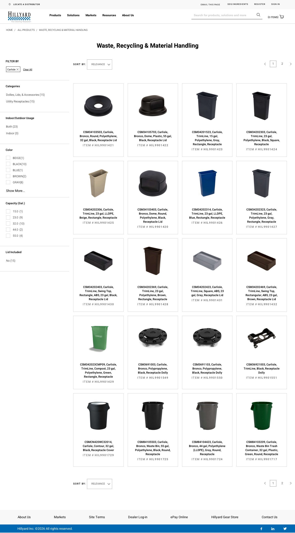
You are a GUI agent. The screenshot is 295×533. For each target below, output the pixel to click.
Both (9, 127)
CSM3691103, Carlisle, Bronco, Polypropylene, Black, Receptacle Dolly (207, 371)
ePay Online (179, 517)
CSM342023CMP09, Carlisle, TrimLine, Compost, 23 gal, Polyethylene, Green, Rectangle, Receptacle (98, 373)
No (8, 261)
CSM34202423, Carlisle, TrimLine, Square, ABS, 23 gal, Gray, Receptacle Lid (207, 293)
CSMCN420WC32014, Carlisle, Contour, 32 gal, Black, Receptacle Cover (98, 448)
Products (55, 15)
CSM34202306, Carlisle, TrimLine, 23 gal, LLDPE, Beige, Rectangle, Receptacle (98, 216)
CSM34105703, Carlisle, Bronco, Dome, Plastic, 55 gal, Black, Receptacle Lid (153, 138)
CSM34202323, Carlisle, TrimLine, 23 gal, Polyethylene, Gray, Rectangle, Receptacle (261, 218)
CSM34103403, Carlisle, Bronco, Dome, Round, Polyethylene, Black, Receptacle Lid (153, 218)
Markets (91, 15)
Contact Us (269, 517)
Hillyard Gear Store (224, 517)
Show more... (15, 190)
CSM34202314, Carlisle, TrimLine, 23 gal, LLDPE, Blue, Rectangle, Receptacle (207, 216)
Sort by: (79, 64)
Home (9, 30)
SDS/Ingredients (237, 4)
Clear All (27, 69)
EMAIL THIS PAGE (210, 4)
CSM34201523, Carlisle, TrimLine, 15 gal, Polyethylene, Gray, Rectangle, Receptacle (207, 141)
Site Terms (97, 517)
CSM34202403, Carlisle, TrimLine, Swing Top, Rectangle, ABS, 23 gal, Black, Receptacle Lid (98, 295)
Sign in (275, 4)
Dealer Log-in (137, 517)
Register (259, 4)
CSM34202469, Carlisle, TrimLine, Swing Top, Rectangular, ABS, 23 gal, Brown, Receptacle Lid (261, 295)
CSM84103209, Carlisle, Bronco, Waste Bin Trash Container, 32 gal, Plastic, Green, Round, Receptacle (261, 450)
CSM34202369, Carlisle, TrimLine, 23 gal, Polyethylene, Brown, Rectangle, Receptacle (153, 295)
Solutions (73, 15)
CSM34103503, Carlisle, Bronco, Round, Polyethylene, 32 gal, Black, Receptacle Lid (98, 138)
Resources (109, 15)
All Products (26, 30)
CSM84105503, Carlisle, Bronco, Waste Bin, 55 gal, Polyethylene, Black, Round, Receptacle (153, 450)
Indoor (10, 133)
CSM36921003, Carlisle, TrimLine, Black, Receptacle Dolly (261, 371)
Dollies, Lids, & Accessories (22, 95)
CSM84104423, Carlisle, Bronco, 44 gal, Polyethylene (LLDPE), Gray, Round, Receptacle (207, 450)
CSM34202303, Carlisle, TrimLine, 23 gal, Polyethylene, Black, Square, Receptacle (261, 141)
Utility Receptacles (17, 101)
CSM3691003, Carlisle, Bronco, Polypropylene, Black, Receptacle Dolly (153, 371)
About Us (128, 15)
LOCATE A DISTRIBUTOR (26, 4)
